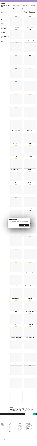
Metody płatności (20, 428)
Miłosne (2, 41)
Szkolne (2, 23)
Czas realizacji (20, 426)
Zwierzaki (2, 40)
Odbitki (20, 5)
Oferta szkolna (8, 5)
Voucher (6, 6)
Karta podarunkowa (12, 431)
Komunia (2, 31)
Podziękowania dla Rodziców (5, 37)
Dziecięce (3, 27)
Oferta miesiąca (3, 5)
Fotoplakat (23, 5)
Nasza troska (2, 428)
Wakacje (2, 19)
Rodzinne (2, 24)
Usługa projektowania (29, 426)
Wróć (2, 8)
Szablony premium (28, 427)
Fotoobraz (27, 5)
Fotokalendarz (32, 5)
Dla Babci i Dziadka (4, 42)
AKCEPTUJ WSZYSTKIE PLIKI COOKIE (23, 225)
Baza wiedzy (19, 429)
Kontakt (19, 424)
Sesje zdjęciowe (3, 32)
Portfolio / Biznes (3, 33)
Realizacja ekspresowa (29, 425)
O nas (1, 427)
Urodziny (2, 20)
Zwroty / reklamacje (20, 425)
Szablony (2, 6)
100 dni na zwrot (28, 424)
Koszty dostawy (20, 427)
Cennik (10, 424)
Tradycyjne (3, 18)
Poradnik (27, 429)
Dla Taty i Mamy (3, 28)
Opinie (2, 426)
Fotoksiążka (13, 5)
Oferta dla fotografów (29, 428)
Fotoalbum (17, 5)
